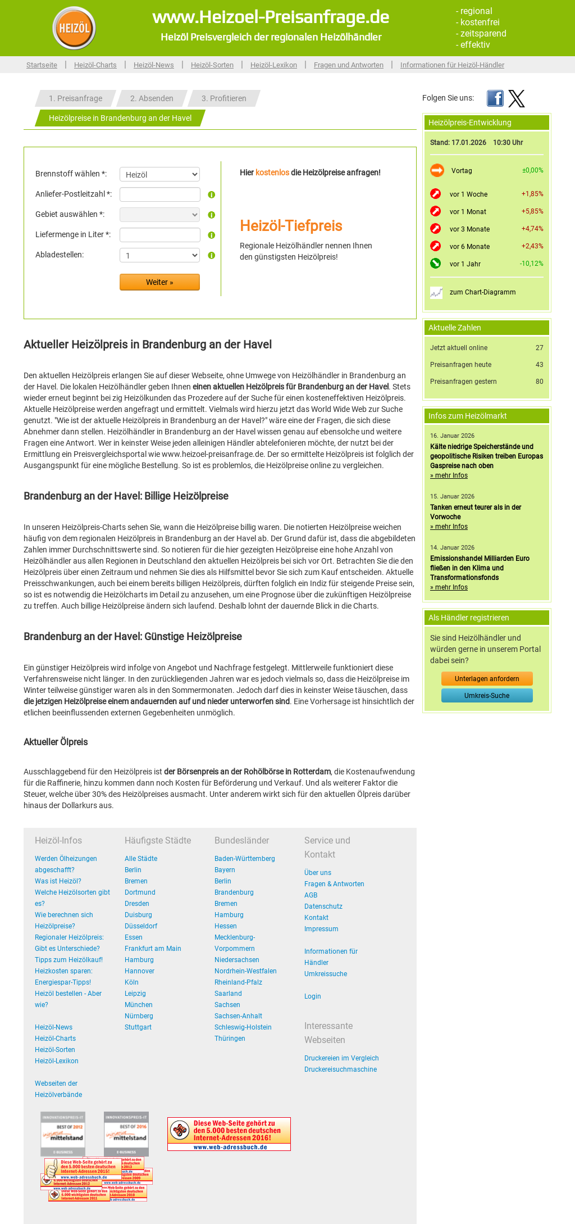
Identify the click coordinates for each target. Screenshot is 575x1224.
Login (312, 996)
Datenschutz (323, 906)
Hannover (139, 971)
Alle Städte (141, 859)
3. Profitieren (224, 98)
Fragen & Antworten (334, 884)
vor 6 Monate (470, 247)
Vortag (461, 171)
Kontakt (316, 918)
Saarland (228, 994)
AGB (310, 895)
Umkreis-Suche (486, 696)
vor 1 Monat (468, 212)
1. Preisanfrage (75, 98)
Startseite (41, 65)
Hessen (226, 926)
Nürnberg (139, 1016)
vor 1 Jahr (465, 264)
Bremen (136, 881)
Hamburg (139, 960)
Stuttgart (138, 1027)
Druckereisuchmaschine (340, 1069)
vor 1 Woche (468, 194)
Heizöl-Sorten (212, 65)
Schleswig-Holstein (243, 1027)
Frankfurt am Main (153, 949)
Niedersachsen (237, 960)
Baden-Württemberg (245, 859)
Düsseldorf (141, 926)
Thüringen (230, 1038)
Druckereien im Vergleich (341, 1058)
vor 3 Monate (470, 229)
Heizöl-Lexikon (273, 65)
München (139, 1005)
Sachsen (227, 1005)
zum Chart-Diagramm (483, 292)
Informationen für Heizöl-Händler (452, 65)
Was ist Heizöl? (58, 881)
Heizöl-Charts (95, 65)
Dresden (137, 904)
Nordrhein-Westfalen (246, 971)
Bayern (225, 870)
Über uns (317, 873)
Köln (132, 982)
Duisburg (138, 915)
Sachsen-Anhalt (238, 1016)
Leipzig (135, 994)
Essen (134, 937)
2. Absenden (152, 98)
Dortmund (140, 892)
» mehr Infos (449, 475)
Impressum (321, 929)
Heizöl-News (154, 65)
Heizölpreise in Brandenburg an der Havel (120, 118)
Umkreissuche (325, 974)
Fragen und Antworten (349, 65)
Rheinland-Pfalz (238, 982)
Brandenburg (234, 892)
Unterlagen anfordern (487, 679)
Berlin (133, 870)
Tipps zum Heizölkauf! (69, 960)
